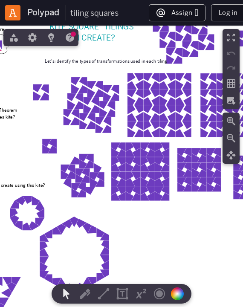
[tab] (12, 37)
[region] (121, 166)
